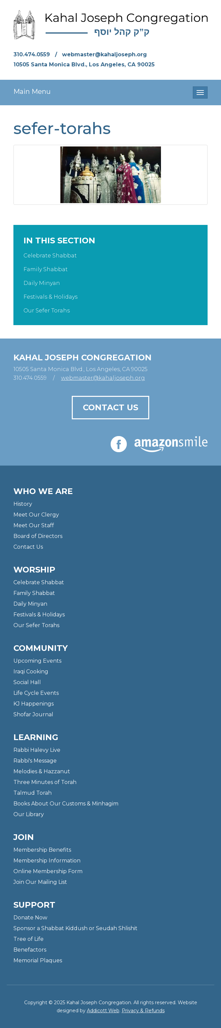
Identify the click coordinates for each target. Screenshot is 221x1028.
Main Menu (32, 91)
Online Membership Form (47, 871)
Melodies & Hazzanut (41, 771)
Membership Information (46, 860)
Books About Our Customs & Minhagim (65, 803)
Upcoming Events (37, 661)
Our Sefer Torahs (46, 310)
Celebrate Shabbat (50, 255)
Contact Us (110, 407)
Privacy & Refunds (143, 1011)
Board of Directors (37, 536)
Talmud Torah (32, 793)
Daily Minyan (41, 283)
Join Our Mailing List (40, 882)
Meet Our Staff (33, 525)
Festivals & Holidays (50, 297)
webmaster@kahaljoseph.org (104, 54)
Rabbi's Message (35, 761)
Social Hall (27, 682)
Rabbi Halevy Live (36, 750)
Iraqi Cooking (30, 671)
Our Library (28, 814)
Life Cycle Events (36, 693)
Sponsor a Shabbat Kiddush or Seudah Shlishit (75, 928)
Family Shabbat (45, 269)
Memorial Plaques (37, 960)
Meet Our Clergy (36, 514)
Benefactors (29, 950)
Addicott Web (103, 1011)
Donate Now (30, 917)
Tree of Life (28, 939)
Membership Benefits (42, 850)
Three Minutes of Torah (44, 782)
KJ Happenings (33, 704)
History (22, 504)
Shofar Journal (33, 714)
